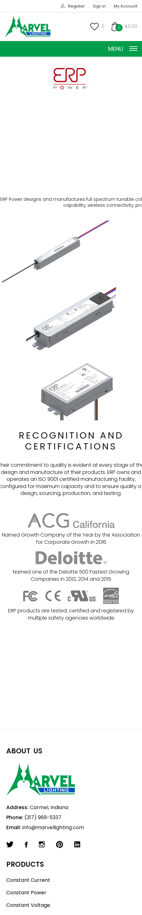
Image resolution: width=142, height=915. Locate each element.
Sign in (99, 6)
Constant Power (26, 892)
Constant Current (28, 880)
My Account (125, 6)
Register (76, 6)
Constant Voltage (28, 905)
